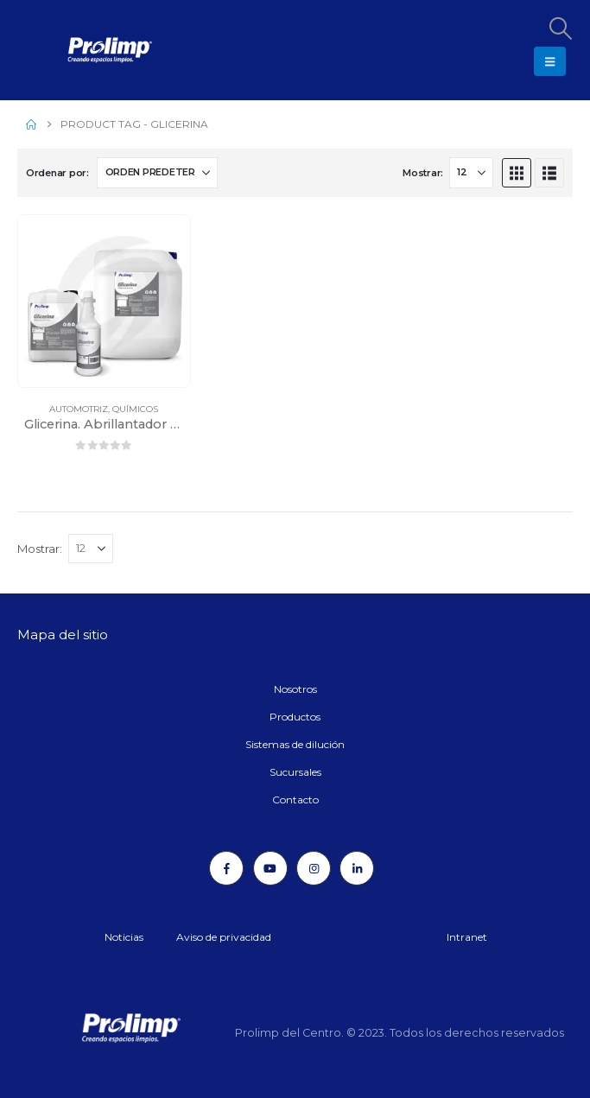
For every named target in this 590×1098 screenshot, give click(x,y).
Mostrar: (423, 173)
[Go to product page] (104, 301)
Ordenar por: (57, 173)
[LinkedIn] (356, 868)
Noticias (124, 936)
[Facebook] (226, 868)
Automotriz (78, 409)
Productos (295, 716)
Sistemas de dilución (295, 744)
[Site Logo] (64, 50)
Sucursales (295, 771)
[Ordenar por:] (157, 172)
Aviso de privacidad (223, 936)
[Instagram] (313, 868)
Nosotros (295, 688)
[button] (560, 28)
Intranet (467, 936)
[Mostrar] (471, 172)
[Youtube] (270, 868)
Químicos (135, 409)
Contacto (295, 799)
